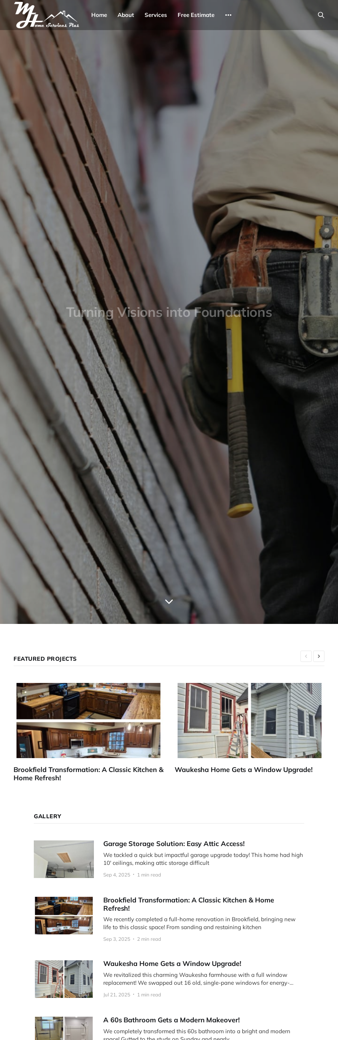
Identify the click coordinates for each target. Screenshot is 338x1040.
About (126, 14)
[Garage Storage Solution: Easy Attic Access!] (169, 859)
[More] (228, 15)
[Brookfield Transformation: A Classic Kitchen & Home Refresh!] (94, 733)
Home (99, 14)
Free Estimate (196, 14)
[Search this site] (321, 15)
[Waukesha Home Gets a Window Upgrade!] (255, 728)
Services (156, 14)
